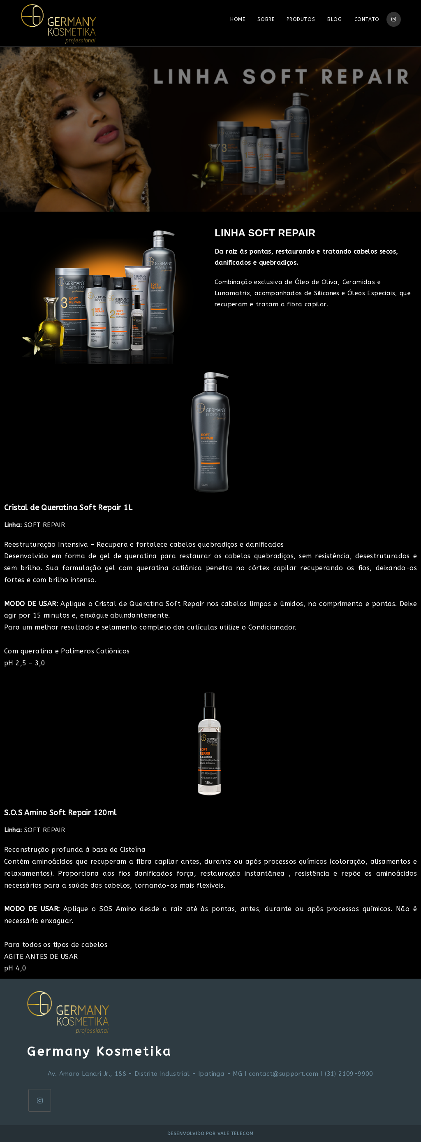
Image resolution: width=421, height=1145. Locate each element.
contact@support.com (283, 1076)
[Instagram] (39, 1103)
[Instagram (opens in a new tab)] (393, 19)
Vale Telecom (235, 1136)
